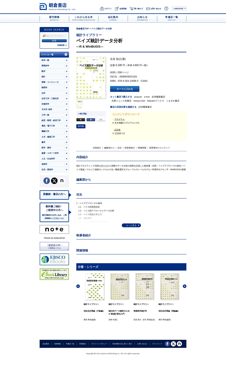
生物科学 (45, 104)
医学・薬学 (46, 148)
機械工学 (45, 131)
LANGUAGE (178, 8)
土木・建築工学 (48, 137)
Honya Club (139, 100)
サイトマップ (157, 344)
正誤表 (117, 130)
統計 (43, 77)
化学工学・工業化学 (50, 98)
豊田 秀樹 (87, 320)
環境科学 (45, 66)
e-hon (147, 97)
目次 (120, 148)
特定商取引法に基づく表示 (122, 344)
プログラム (119, 119)
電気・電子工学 (48, 126)
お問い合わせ (142, 344)
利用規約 (82, 344)
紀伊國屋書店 (158, 97)
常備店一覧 (70, 344)
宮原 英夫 (137, 320)
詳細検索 (62, 45)
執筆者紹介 (130, 148)
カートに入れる (125, 89)
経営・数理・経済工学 (51, 120)
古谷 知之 (115, 59)
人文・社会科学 (48, 159)
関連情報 (142, 148)
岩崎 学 (111, 320)
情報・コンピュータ (50, 82)
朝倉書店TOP (82, 28)
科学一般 (45, 60)
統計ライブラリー (89, 35)
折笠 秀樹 (146, 320)
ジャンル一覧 (47, 54)
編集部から (109, 148)
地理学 (44, 164)
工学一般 (45, 115)
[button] (78, 286)
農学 (43, 142)
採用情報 (57, 344)
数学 (43, 71)
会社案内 (46, 344)
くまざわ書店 (172, 100)
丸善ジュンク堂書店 (121, 100)
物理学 (44, 87)
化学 (43, 93)
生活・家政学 (47, 169)
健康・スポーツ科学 (50, 153)
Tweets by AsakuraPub (54, 238)
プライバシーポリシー (99, 344)
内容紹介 (97, 148)
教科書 (81, 126)
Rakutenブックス (155, 100)
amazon (138, 97)
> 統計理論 (82, 114)
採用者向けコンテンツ (159, 148)
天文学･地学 (47, 109)
